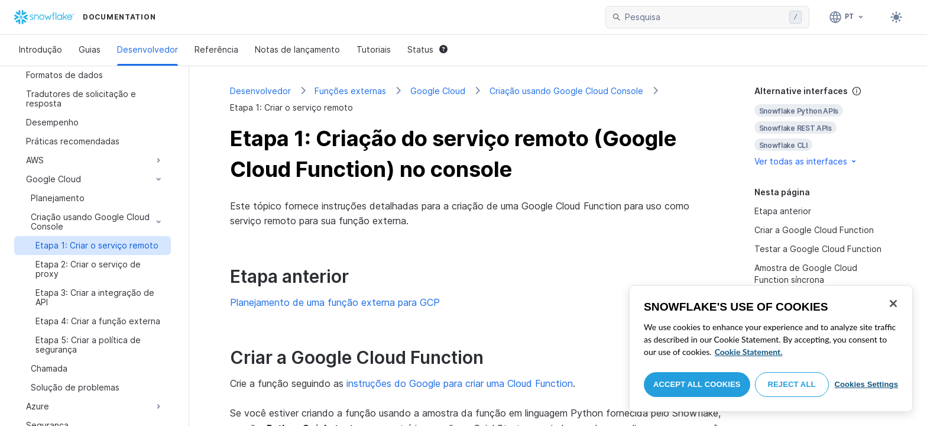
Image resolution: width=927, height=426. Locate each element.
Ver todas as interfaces (806, 161)
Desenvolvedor (147, 49)
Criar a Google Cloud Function (814, 230)
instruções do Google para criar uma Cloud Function (459, 383)
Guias (90, 49)
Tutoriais (373, 49)
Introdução (40, 49)
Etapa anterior (782, 211)
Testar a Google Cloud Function (817, 249)
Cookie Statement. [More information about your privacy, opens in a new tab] (749, 352)
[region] (771, 348)
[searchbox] (705, 17)
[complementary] (820, 126)
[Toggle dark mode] (896, 17)
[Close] (893, 304)
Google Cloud (437, 91)
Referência (216, 49)
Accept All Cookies (697, 384)
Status (427, 49)
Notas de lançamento (297, 49)
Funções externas (350, 91)
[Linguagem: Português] (847, 17)
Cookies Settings (866, 384)
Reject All (792, 384)
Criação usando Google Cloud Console (566, 91)
